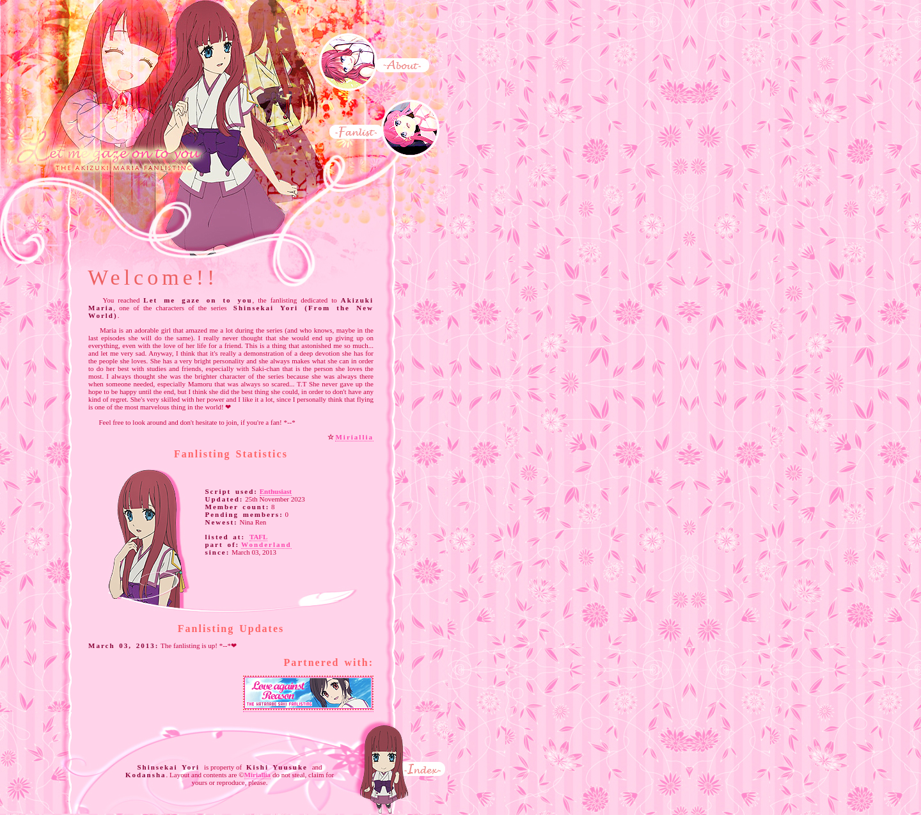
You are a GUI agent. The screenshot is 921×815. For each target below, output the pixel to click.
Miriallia (354, 437)
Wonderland (266, 544)
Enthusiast (276, 491)
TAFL (258, 537)
